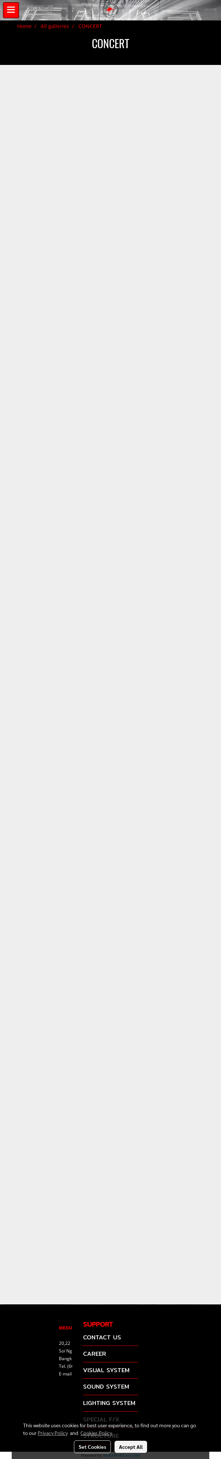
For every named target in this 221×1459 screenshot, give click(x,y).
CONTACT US (102, 1337)
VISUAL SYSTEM (106, 1370)
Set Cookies (92, 1446)
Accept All (131, 1446)
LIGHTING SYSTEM (109, 1403)
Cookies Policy (96, 1432)
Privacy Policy (53, 1432)
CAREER (94, 1353)
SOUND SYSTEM (106, 1386)
